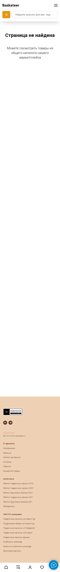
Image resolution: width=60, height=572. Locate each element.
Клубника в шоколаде (12, 542)
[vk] (5, 423)
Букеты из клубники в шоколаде (17, 546)
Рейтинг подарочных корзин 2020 (18, 488)
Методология (9, 506)
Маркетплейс (9, 433)
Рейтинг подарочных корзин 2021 (18, 497)
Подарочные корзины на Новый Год (19, 519)
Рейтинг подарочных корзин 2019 (18, 483)
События (7, 466)
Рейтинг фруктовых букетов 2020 (17, 493)
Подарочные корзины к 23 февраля (19, 528)
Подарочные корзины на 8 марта (17, 533)
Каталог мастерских (12, 457)
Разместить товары (11, 471)
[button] (6, 567)
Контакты (7, 462)
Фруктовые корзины (12, 551)
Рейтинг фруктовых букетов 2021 (17, 502)
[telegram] (10, 423)
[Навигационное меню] (56, 5)
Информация (9, 448)
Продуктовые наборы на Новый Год (18, 524)
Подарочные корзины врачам (16, 537)
